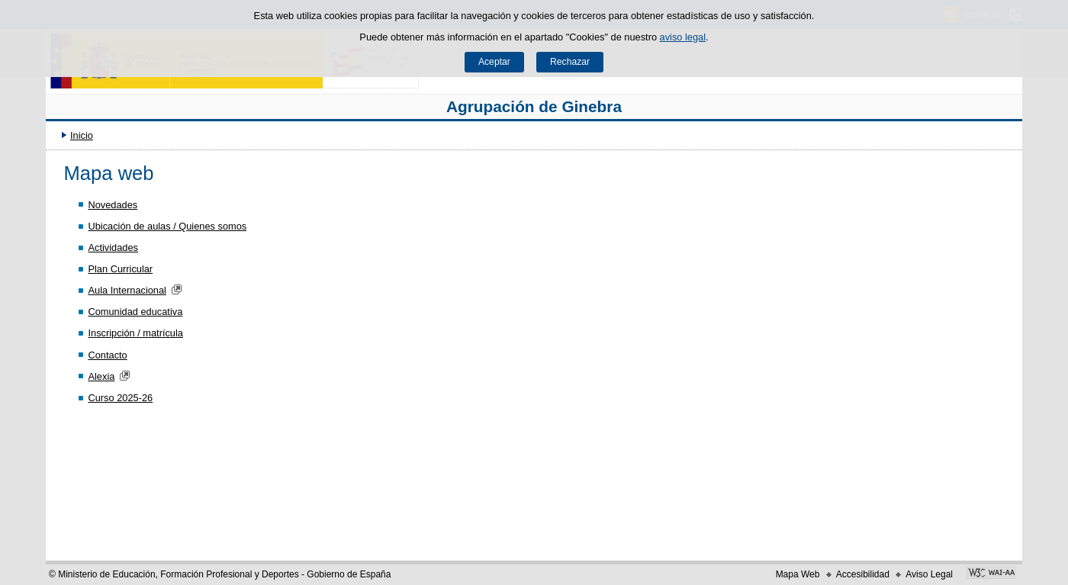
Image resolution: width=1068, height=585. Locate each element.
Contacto (107, 355)
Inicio (81, 135)
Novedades (112, 205)
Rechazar (570, 61)
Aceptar (494, 61)
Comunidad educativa (135, 311)
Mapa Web (798, 574)
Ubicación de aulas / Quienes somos (167, 226)
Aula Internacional (127, 290)
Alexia (101, 376)
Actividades (112, 247)
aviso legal (683, 37)
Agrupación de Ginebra (534, 106)
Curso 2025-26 (120, 397)
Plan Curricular (120, 269)
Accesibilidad (862, 574)
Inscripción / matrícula (135, 333)
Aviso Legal (929, 574)
